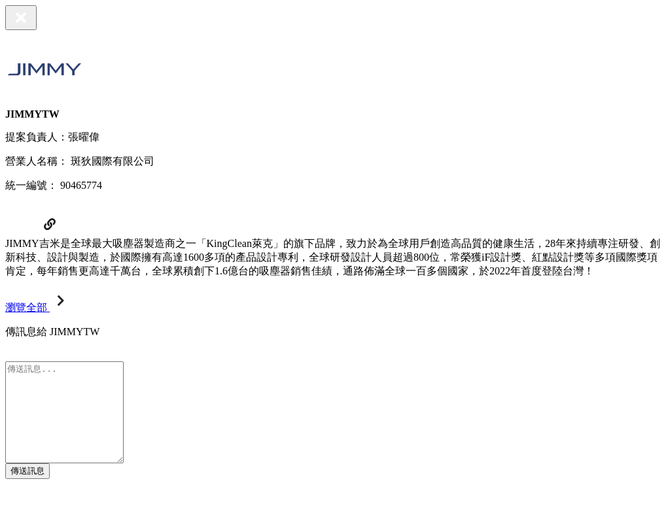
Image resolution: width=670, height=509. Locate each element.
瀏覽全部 (38, 307)
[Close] (21, 17)
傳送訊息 (27, 490)
